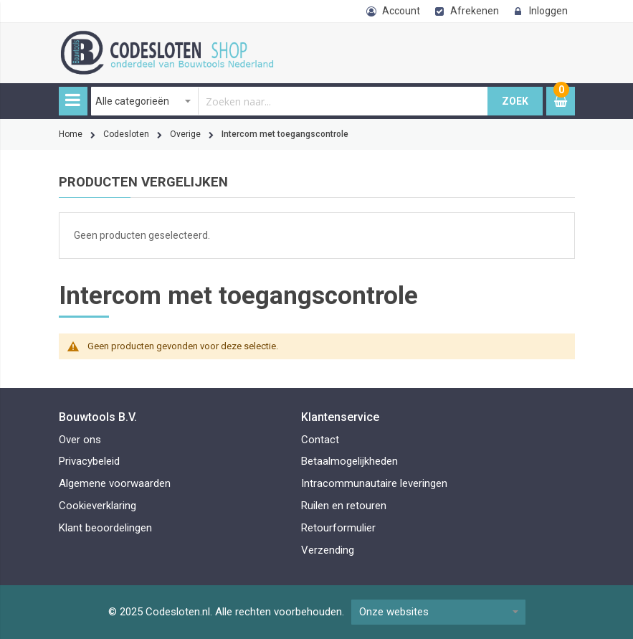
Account (401, 10)
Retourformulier (338, 527)
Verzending (327, 550)
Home (70, 134)
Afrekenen (474, 10)
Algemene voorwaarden (115, 483)
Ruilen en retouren (343, 505)
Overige (185, 134)
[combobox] (289, 101)
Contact (320, 439)
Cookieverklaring (97, 505)
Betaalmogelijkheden (349, 461)
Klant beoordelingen (105, 527)
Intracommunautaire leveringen (374, 483)
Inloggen (548, 10)
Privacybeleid (89, 461)
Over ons (80, 439)
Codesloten (126, 134)
